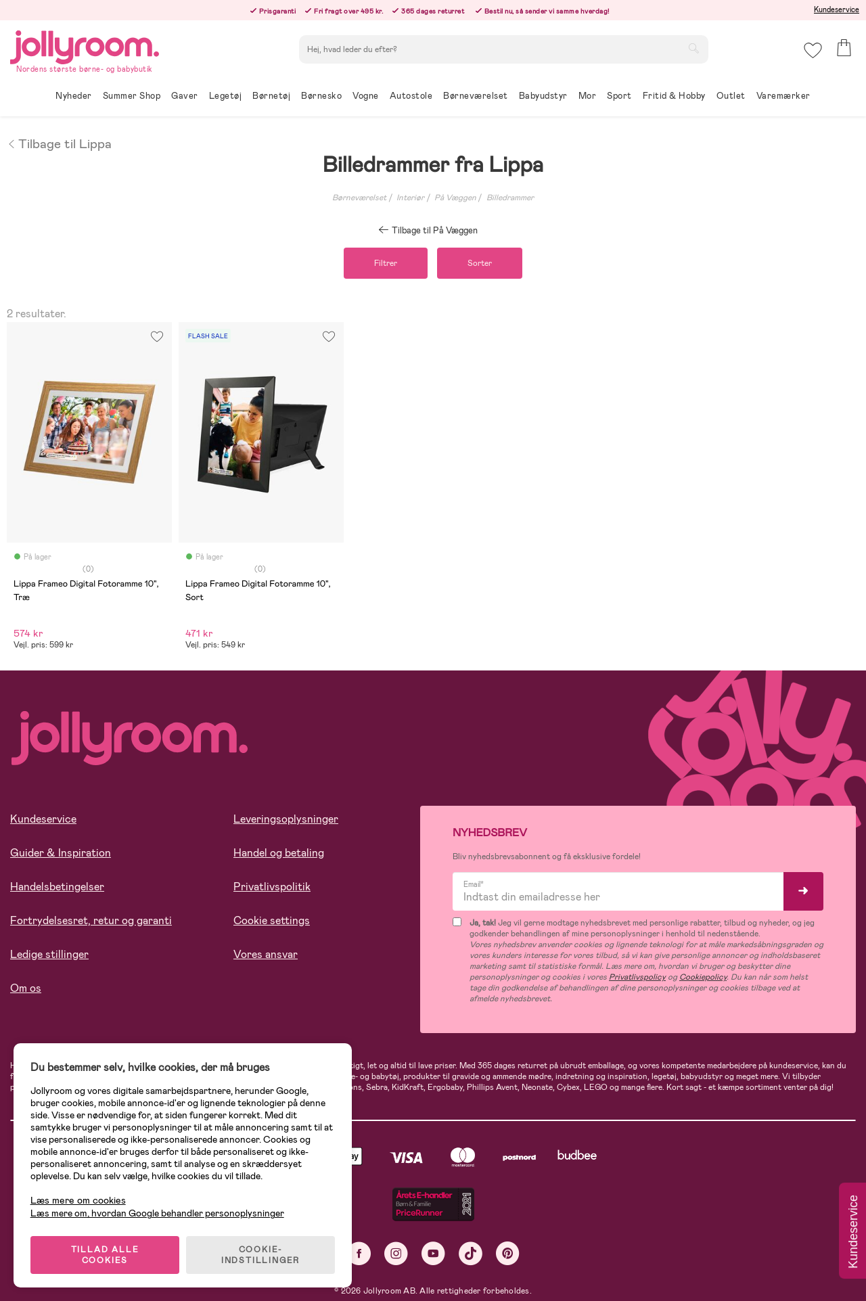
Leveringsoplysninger (285, 819)
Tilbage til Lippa (59, 142)
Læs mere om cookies (78, 1200)
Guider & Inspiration (60, 853)
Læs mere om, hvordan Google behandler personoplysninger (157, 1213)
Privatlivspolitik (272, 887)
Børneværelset (359, 197)
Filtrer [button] (385, 263)
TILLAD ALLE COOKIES (105, 1255)
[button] (813, 50)
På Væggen (455, 197)
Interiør (410, 197)
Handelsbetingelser (57, 887)
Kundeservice (836, 9)
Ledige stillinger (49, 954)
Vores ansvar (265, 954)
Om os (25, 988)
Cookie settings (271, 920)
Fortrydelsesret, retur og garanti (91, 920)
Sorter (480, 263)
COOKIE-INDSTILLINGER (260, 1255)
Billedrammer (510, 197)
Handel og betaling (278, 853)
